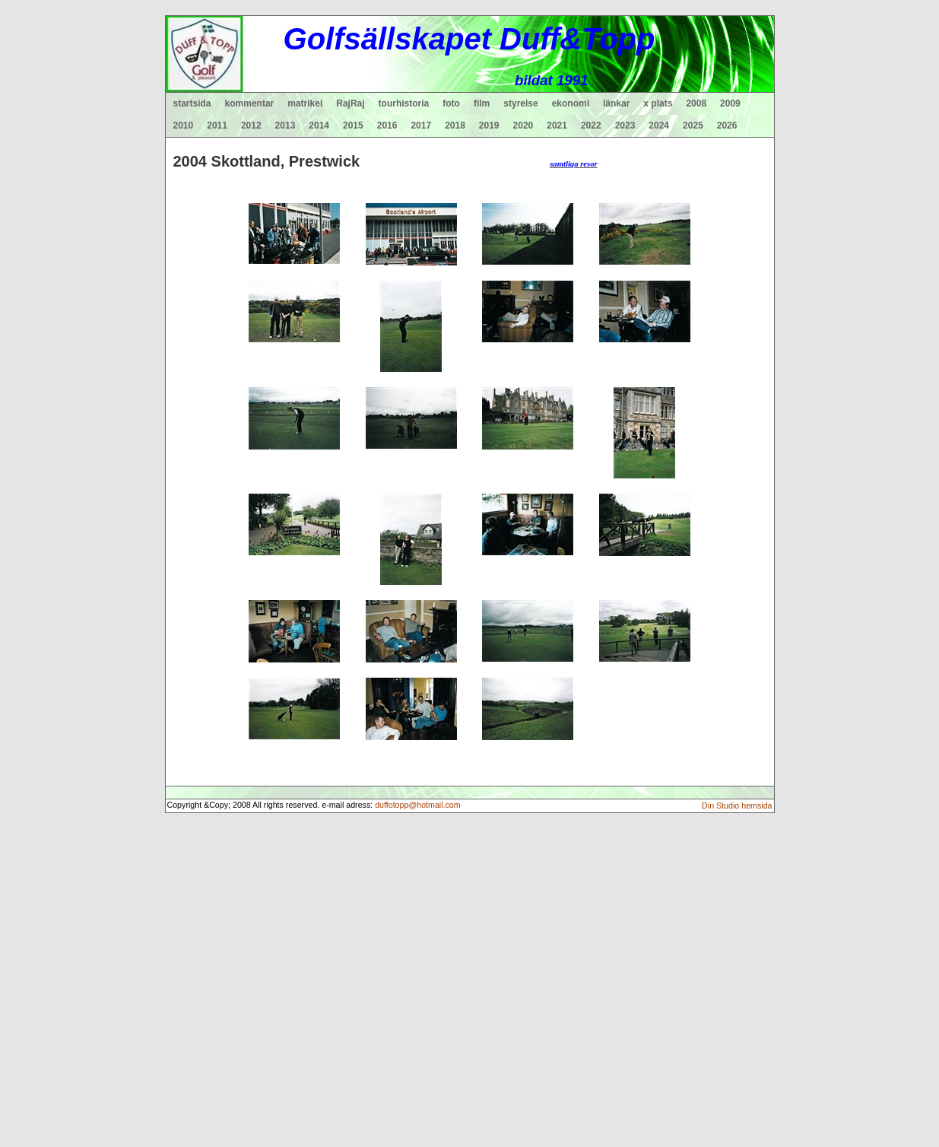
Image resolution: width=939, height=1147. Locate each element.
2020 (523, 125)
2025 (693, 125)
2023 (625, 125)
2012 (251, 125)
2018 (455, 125)
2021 (557, 125)
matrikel (304, 103)
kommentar (249, 103)
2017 (421, 125)
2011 (217, 125)
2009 (730, 103)
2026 (727, 125)
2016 (387, 125)
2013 (285, 125)
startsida (192, 103)
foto (451, 103)
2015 (353, 125)
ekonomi (570, 103)
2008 (696, 103)
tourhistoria (404, 103)
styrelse (520, 103)
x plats (657, 103)
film (482, 103)
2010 (183, 125)
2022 (591, 125)
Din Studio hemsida (737, 805)
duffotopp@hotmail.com (418, 804)
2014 (319, 125)
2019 (489, 125)
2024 (659, 125)
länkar (616, 103)
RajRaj (350, 103)
